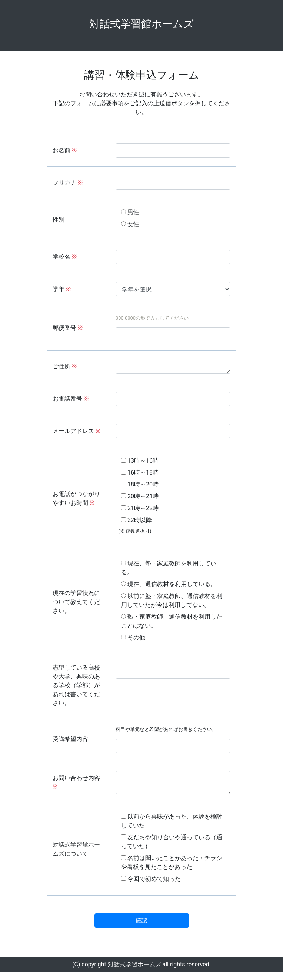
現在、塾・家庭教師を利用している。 (168, 568)
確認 (141, 920)
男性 (130, 212)
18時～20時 (140, 484)
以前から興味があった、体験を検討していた (171, 821)
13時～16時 (140, 460)
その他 (133, 637)
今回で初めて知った (151, 878)
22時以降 (136, 519)
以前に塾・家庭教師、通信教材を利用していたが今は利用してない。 (171, 600)
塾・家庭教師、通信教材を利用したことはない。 (171, 621)
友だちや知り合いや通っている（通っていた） (171, 842)
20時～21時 (140, 496)
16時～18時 (140, 472)
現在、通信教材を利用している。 (168, 584)
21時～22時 (140, 508)
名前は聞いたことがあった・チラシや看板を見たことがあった (171, 862)
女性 (130, 224)
